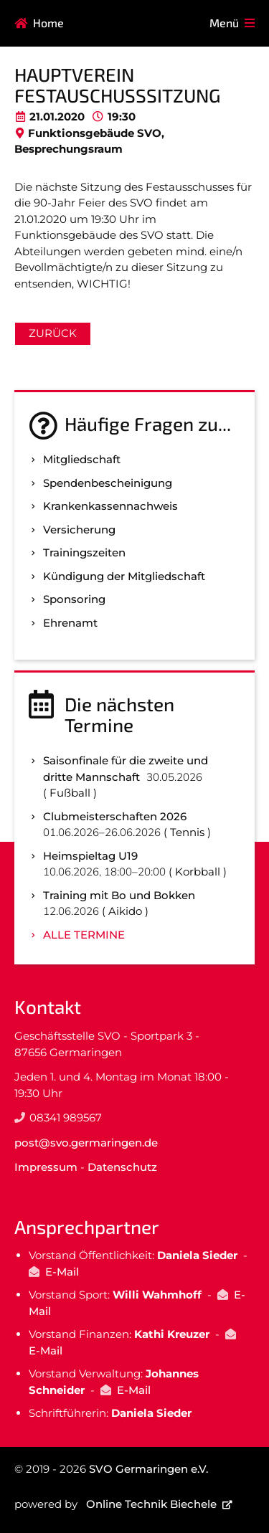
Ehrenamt (70, 623)
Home (48, 22)
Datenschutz (122, 1167)
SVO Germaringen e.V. (148, 1469)
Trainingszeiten (84, 552)
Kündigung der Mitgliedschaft (124, 576)
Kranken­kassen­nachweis (110, 506)
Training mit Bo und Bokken (119, 895)
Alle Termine (84, 934)
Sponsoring (74, 599)
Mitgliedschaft (82, 459)
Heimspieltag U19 (90, 856)
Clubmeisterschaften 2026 (115, 816)
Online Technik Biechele (151, 1504)
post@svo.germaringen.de (86, 1142)
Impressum (45, 1167)
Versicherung (79, 529)
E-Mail (62, 1271)
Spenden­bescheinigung (107, 483)
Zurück (53, 333)
